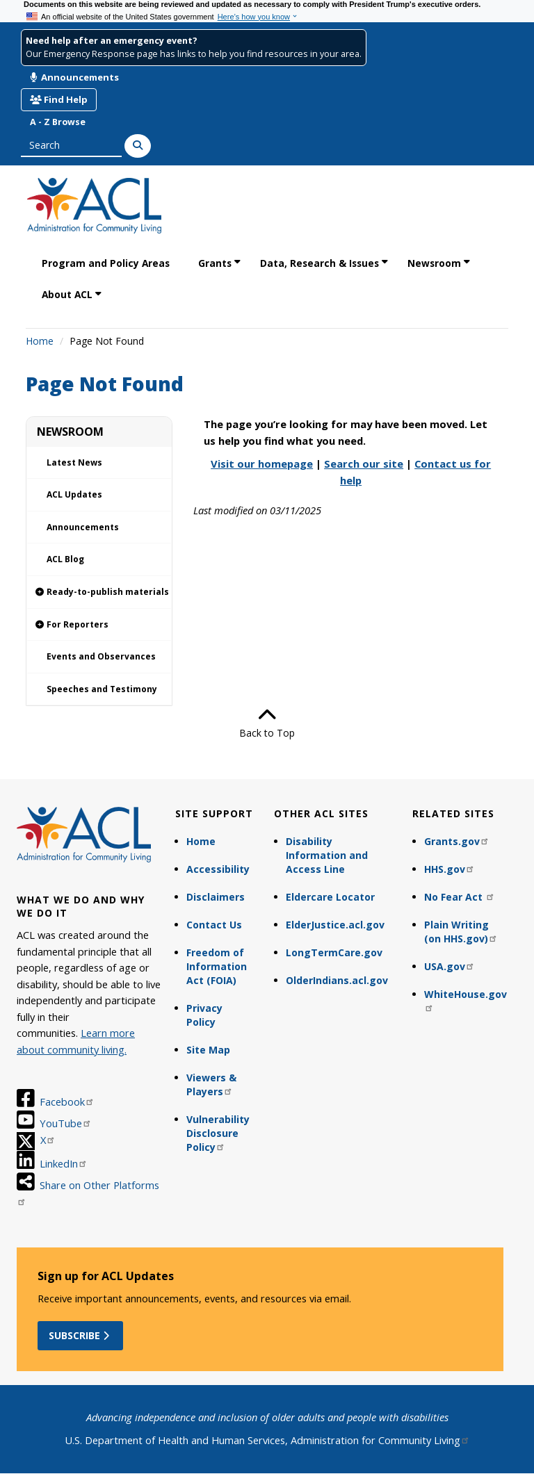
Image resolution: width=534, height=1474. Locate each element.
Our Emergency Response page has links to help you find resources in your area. (194, 54)
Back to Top (267, 722)
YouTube (66, 1123)
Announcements (74, 77)
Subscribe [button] (80, 1335)
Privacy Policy (204, 1015)
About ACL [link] (67, 294)
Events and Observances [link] (101, 656)
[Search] (137, 146)
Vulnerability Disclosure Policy (218, 1133)
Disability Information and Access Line (327, 855)
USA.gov (449, 966)
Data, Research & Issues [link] (319, 263)
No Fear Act (459, 896)
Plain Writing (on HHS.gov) (461, 931)
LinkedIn (64, 1163)
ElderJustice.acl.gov (335, 924)
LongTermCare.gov (334, 952)
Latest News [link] (74, 462)
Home (40, 340)
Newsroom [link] (434, 263)
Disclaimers (215, 896)
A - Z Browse (58, 122)
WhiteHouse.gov (465, 1000)
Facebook (67, 1101)
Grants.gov (457, 841)
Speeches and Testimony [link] (102, 689)
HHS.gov (449, 869)
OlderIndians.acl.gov (337, 980)
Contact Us (214, 924)
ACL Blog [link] (65, 559)
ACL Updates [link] (74, 494)
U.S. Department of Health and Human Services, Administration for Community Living (267, 1440)
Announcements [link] (83, 527)
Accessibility (218, 869)
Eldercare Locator (330, 896)
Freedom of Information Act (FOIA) (216, 966)
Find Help (59, 99)
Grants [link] (215, 263)
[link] (99, 592)
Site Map (208, 1049)
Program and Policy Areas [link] (106, 263)
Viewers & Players (211, 1084)
